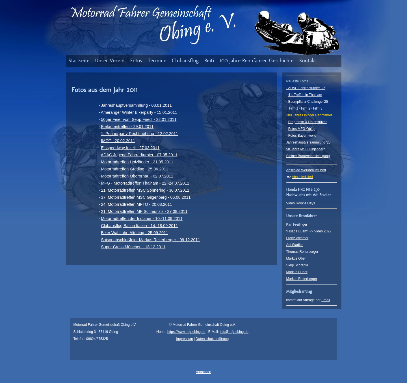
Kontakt (307, 60)
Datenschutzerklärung (212, 339)
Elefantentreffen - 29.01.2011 (127, 126)
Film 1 (293, 108)
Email (325, 300)
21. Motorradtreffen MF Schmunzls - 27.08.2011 (144, 211)
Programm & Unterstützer (307, 122)
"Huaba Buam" (297, 231)
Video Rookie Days (300, 203)
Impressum (184, 339)
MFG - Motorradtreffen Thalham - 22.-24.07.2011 (145, 183)
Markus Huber (297, 272)
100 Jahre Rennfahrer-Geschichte (257, 60)
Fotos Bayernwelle (302, 136)
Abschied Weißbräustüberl (306, 170)
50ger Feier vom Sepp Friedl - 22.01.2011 (138, 119)
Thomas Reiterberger (302, 252)
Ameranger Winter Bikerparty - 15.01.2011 (139, 112)
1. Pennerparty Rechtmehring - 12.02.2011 (139, 133)
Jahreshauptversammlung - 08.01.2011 (136, 105)
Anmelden (203, 372)
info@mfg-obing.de (234, 332)
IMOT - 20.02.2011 (118, 140)
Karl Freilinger (297, 224)
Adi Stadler (294, 245)
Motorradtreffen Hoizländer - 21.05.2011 (137, 162)
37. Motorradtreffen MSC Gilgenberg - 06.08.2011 (145, 197)
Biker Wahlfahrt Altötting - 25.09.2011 (134, 232)
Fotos (136, 60)
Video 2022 (323, 231)
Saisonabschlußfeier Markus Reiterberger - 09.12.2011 (150, 239)
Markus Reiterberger (301, 279)
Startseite (79, 60)
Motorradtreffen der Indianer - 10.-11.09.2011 (142, 218)
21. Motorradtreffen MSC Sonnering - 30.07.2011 (145, 190)
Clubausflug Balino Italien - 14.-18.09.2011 (139, 225)
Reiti (209, 60)
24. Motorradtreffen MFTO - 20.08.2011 (136, 204)
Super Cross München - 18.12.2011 (133, 247)
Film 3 (317, 108)
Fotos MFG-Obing (301, 129)
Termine (157, 60)
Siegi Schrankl (297, 265)
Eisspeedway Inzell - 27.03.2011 (130, 148)
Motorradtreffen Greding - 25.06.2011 (134, 169)
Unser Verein (110, 60)
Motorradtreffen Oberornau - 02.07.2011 (137, 176)
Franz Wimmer (297, 238)
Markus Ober (296, 258)
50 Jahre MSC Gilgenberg (306, 149)
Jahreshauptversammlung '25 (308, 142)
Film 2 (305, 108)
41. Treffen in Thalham (305, 95)
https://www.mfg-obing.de (186, 332)
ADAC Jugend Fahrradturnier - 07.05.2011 (139, 155)
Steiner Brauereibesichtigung (308, 156)
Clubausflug (185, 60)
